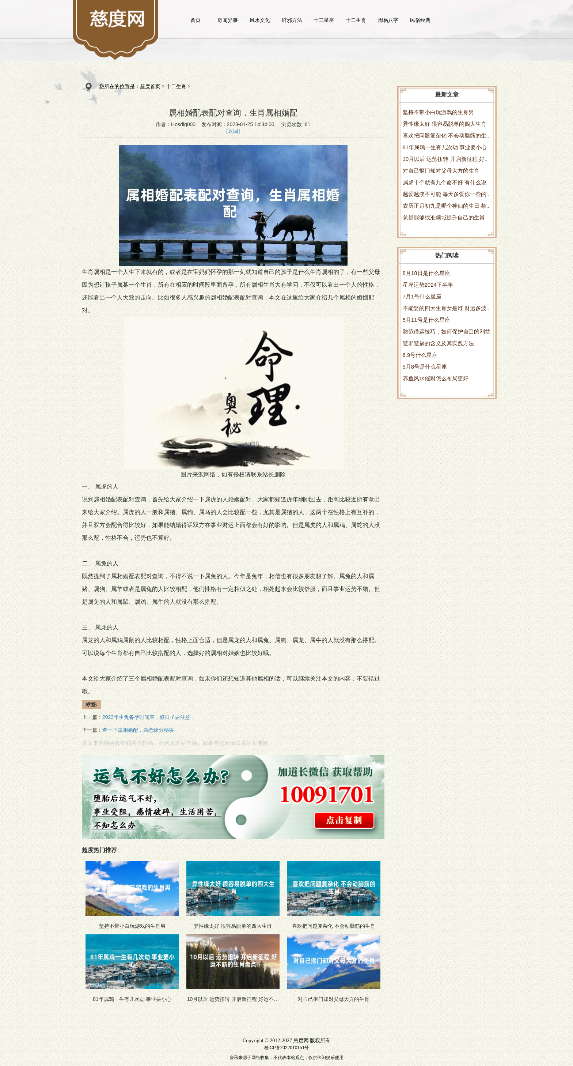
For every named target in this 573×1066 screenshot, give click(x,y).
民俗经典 (420, 20)
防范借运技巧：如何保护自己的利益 (446, 331)
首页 (195, 20)
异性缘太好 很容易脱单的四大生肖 (444, 124)
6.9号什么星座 (420, 355)
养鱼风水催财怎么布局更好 (435, 378)
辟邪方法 (292, 20)
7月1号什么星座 (422, 296)
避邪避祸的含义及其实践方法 (438, 343)
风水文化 (260, 20)
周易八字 (388, 20)
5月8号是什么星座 (425, 367)
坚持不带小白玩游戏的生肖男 (438, 112)
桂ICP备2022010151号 (286, 1047)
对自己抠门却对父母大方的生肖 (441, 170)
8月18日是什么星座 (426, 273)
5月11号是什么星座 (426, 320)
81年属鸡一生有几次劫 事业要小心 (445, 147)
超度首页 (150, 86)
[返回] (233, 131)
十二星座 (324, 20)
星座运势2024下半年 (428, 285)
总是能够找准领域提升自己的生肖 (444, 217)
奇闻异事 (227, 20)
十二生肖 (356, 20)
